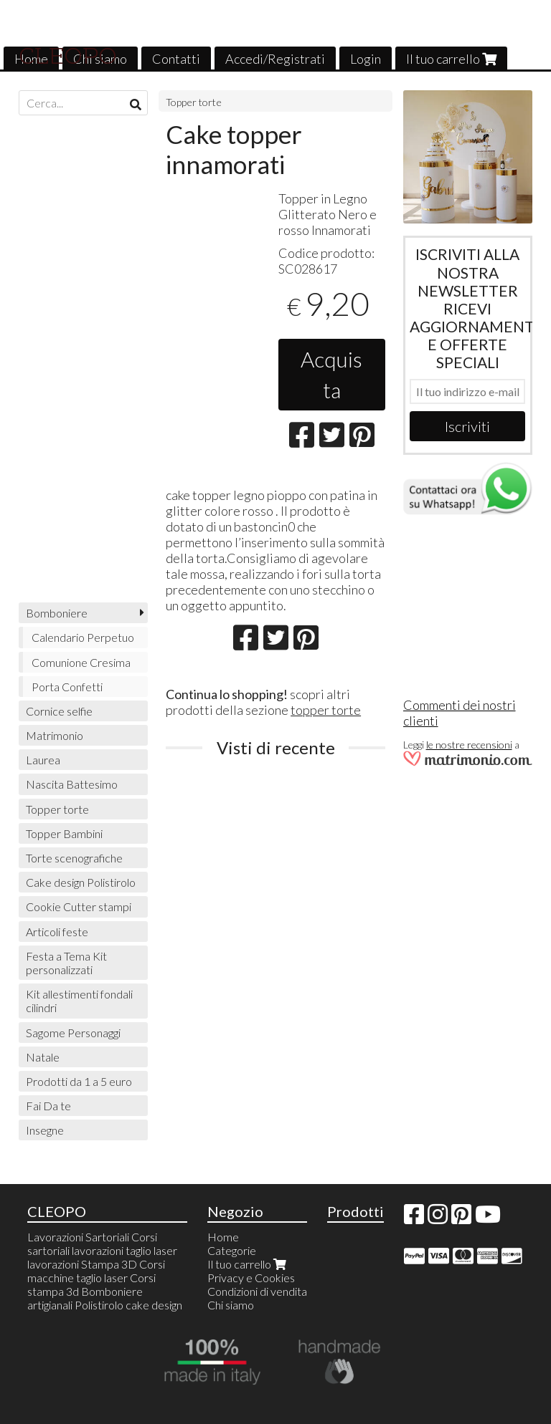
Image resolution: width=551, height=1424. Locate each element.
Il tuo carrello (451, 59)
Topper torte (194, 102)
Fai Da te (48, 1105)
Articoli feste (57, 931)
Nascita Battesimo (72, 784)
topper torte (326, 710)
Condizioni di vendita (257, 1291)
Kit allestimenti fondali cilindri (79, 1000)
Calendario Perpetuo (83, 637)
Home (223, 1236)
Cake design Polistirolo (81, 882)
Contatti (176, 59)
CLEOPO (68, 56)
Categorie (231, 1250)
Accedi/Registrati (275, 59)
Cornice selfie (59, 711)
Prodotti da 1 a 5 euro (79, 1081)
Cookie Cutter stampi (78, 906)
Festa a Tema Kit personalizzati (66, 962)
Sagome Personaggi (73, 1032)
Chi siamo (230, 1305)
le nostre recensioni (469, 745)
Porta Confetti (67, 686)
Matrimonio (54, 735)
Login (365, 59)
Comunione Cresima (81, 662)
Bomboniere (57, 613)
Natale (43, 1057)
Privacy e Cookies (251, 1277)
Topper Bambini (64, 833)
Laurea (43, 759)
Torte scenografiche (74, 858)
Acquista (331, 374)
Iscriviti (467, 426)
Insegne (45, 1130)
